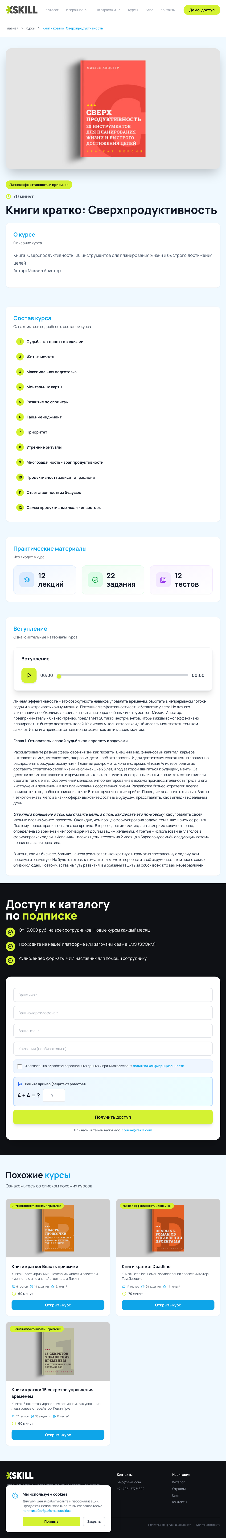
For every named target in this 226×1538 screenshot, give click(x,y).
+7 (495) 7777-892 (130, 1488)
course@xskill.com (137, 1130)
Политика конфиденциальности (169, 1525)
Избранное (77, 10)
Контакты (168, 10)
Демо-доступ (202, 9)
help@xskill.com (129, 1482)
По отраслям (108, 10)
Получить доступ (113, 1117)
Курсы (133, 10)
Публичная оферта (207, 1525)
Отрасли (179, 1488)
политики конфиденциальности (158, 1066)
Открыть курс (58, 1305)
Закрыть (94, 1521)
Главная (12, 28)
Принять (51, 1521)
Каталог (52, 10)
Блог (149, 10)
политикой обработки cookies (47, 1510)
